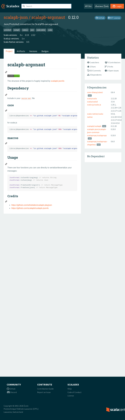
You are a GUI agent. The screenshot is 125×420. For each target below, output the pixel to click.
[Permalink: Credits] (6, 201)
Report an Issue (44, 392)
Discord (12, 392)
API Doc (88, 6)
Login (117, 6)
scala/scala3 (92, 101)
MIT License (114, 18)
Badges (45, 51)
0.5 (27, 41)
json (32, 30)
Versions (33, 51)
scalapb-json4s (57, 81)
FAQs (70, 388)
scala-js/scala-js (94, 104)
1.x (23, 38)
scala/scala (92, 98)
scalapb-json (16, 17)
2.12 (33, 35)
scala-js (25, 30)
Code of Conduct (75, 392)
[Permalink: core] (6, 111)
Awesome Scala (101, 6)
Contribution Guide (45, 388)
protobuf (7, 30)
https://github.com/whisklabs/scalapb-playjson (31, 205)
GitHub (100, 18)
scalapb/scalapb (94, 126)
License (71, 395)
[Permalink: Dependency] (6, 95)
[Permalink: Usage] (6, 164)
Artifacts (21, 51)
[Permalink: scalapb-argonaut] (6, 72)
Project (9, 51)
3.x (21, 35)
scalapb (16, 30)
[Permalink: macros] (6, 143)
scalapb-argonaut (48, 17)
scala (50, 30)
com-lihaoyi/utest (95, 92)
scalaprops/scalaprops (97, 135)
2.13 (27, 35)
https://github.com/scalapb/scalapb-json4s (30, 208)
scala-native (41, 30)
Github (11, 388)
